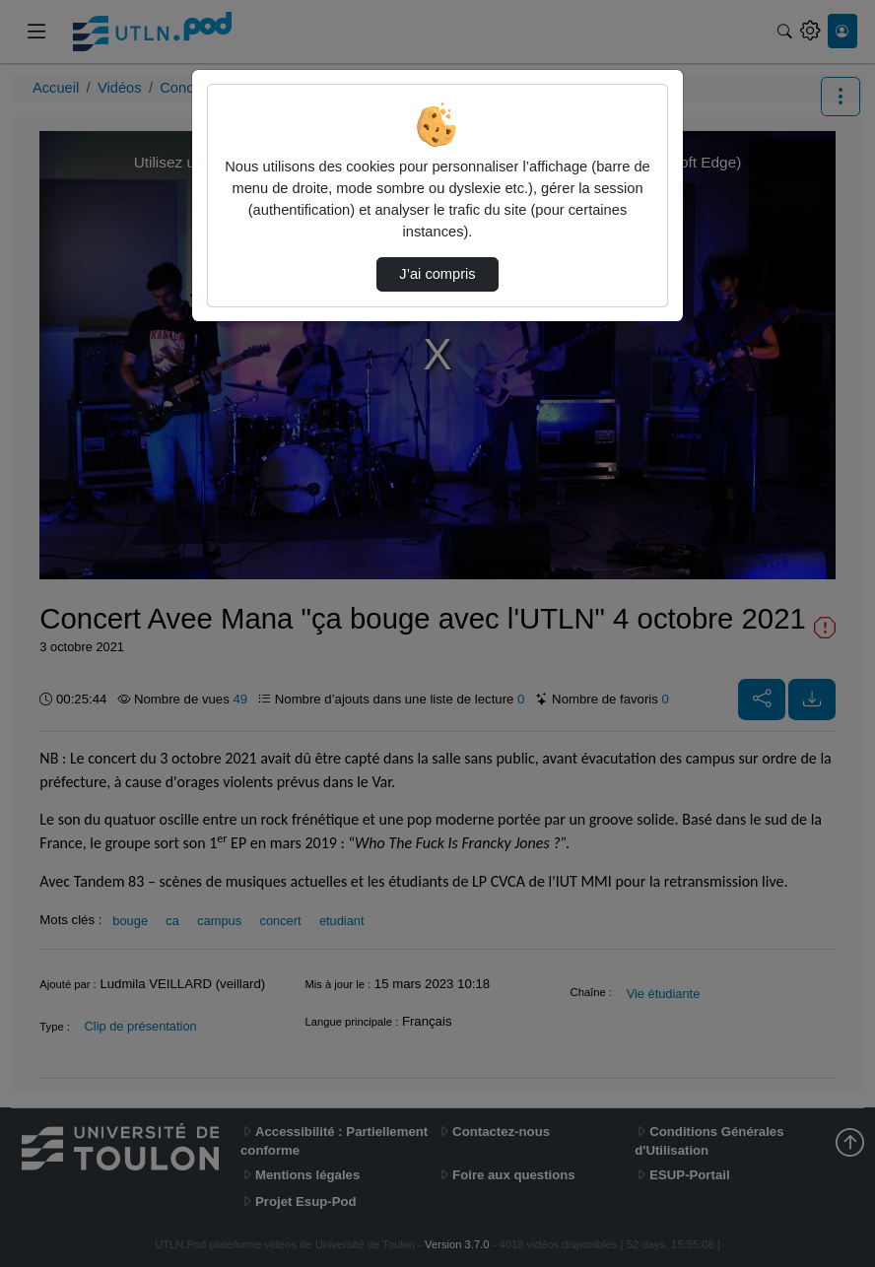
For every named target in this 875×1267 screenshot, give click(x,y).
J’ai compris (437, 274)
